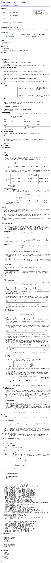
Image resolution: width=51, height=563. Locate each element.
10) (38, 229)
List (39, 2)
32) (44, 385)
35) (29, 398)
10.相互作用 (27, 29)
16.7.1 (11, 87)
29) (45, 353)
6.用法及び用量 (14, 29)
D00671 (11, 20)
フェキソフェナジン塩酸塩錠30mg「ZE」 (10, 36)
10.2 (20, 250)
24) (6, 307)
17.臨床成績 (40, 29)
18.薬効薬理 (45, 29)
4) (46, 192)
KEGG (39, 11)
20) (43, 261)
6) (37, 215)
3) (39, 171)
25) (7, 307)
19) (44, 255)
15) (21, 247)
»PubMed (28, 508)
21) (11, 273)
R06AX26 (11, 18)
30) (19, 369)
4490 (10, 17)
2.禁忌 (3, 29)
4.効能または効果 (8, 29)
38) (24, 405)
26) (15, 322)
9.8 (23, 241)
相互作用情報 (15, 21)
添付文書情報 (6, 5)
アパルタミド (6, 95)
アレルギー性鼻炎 (6, 48)
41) (49, 409)
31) (43, 385)
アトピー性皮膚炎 (20, 50)
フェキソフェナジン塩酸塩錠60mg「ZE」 (10, 38)
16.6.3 (45, 81)
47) (28, 440)
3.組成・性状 (7, 32)
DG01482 (11, 22)
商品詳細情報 (16, 5)
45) (4, 431)
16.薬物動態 (35, 29)
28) (21, 337)
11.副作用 (31, 29)
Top (41, 2)
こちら (43, 13)
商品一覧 (11, 21)
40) (26, 405)
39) (25, 405)
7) (13, 219)
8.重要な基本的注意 (20, 29)
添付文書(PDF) (12, 25)
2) (39, 159)
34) (40, 395)
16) (22, 247)
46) (9, 436)
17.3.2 (14, 87)
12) (28, 235)
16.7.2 (9, 92)
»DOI (21, 498)
